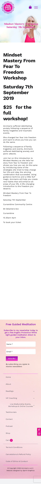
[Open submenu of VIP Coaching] (34, 398)
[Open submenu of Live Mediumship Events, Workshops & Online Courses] (34, 405)
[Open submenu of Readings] (34, 391)
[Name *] (21, 344)
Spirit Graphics (29, 470)
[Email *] (21, 351)
